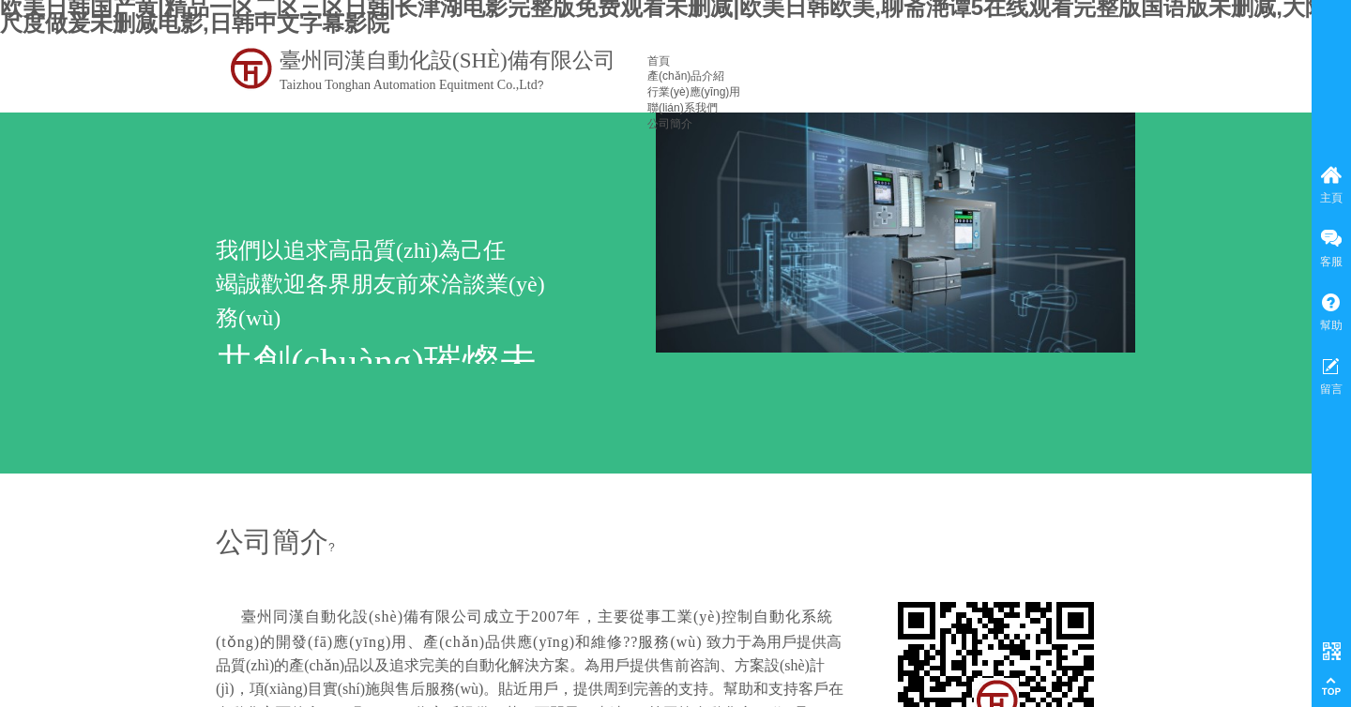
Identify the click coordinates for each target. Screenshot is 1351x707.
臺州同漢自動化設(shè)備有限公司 (447, 60)
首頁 (658, 61)
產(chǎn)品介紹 (685, 76)
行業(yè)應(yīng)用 (693, 91)
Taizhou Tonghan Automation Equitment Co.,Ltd (409, 85)
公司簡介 (669, 123)
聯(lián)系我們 (682, 107)
